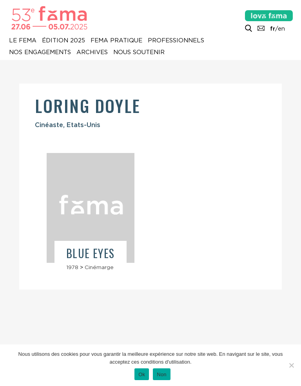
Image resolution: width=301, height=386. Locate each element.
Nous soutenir (139, 52)
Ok (141, 374)
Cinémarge (99, 267)
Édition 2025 (63, 40)
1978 (72, 267)
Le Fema (22, 40)
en (281, 28)
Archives (92, 52)
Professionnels (176, 40)
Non (162, 374)
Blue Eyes (90, 253)
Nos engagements (40, 52)
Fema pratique (116, 40)
